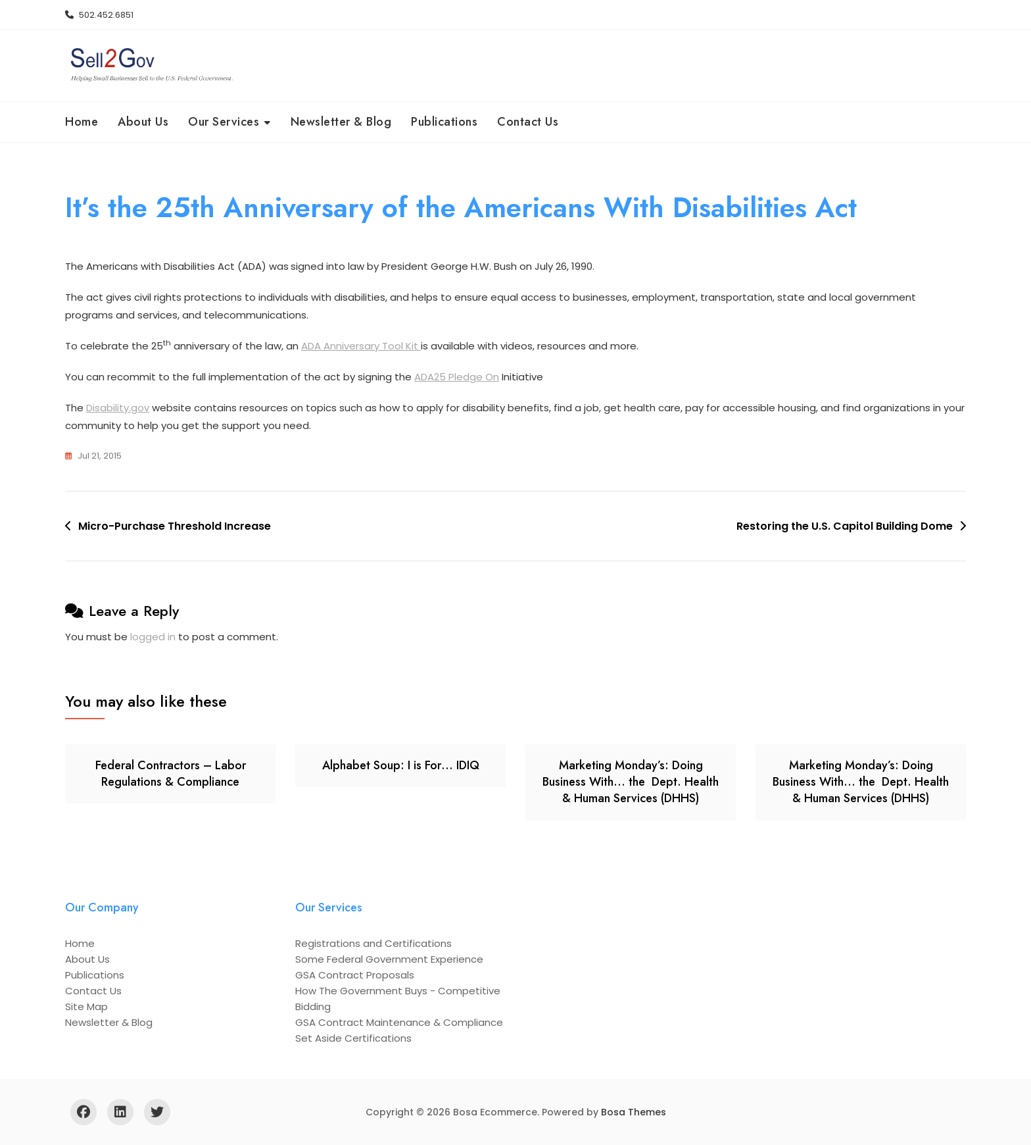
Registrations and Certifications (373, 943)
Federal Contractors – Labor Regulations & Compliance (170, 773)
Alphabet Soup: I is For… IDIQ (400, 765)
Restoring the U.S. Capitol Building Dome (844, 526)
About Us (143, 121)
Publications (444, 121)
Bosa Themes (633, 1112)
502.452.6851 (99, 15)
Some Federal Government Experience (389, 959)
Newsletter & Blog (341, 121)
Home (81, 121)
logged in (153, 637)
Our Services (223, 121)
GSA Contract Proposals (354, 975)
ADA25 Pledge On (456, 377)
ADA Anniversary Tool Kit (361, 346)
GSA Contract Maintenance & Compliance (399, 1022)
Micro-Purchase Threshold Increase (174, 526)
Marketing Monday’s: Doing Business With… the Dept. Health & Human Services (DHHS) (630, 782)
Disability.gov (117, 408)
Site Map (86, 1006)
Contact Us (527, 121)
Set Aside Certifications (353, 1038)
